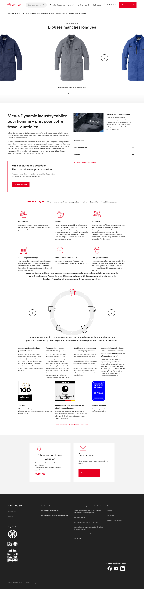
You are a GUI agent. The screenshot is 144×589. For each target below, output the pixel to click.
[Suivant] (104, 57)
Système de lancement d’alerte (84, 534)
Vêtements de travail (47, 13)
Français (10, 516)
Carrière (109, 511)
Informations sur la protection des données (88, 506)
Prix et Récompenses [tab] (109, 202)
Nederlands (12, 511)
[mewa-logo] (15, 5)
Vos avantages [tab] (35, 201)
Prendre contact (128, 5)
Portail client (110, 515)
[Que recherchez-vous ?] (36, 5)
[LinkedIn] (122, 568)
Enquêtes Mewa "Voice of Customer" (86, 522)
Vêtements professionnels (30, 13)
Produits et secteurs (14, 13)
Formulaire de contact (89, 473)
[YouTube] (116, 568)
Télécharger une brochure (84, 162)
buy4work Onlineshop (114, 520)
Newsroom (110, 506)
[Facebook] (109, 568)
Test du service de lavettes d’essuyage (54, 515)
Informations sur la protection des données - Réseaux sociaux (88, 528)
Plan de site (78, 539)
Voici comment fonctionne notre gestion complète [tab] (67, 202)
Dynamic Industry (61, 13)
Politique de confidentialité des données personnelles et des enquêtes (87, 512)
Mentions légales (80, 517)
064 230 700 (39, 474)
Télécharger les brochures (49, 511)
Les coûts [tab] (94, 202)
